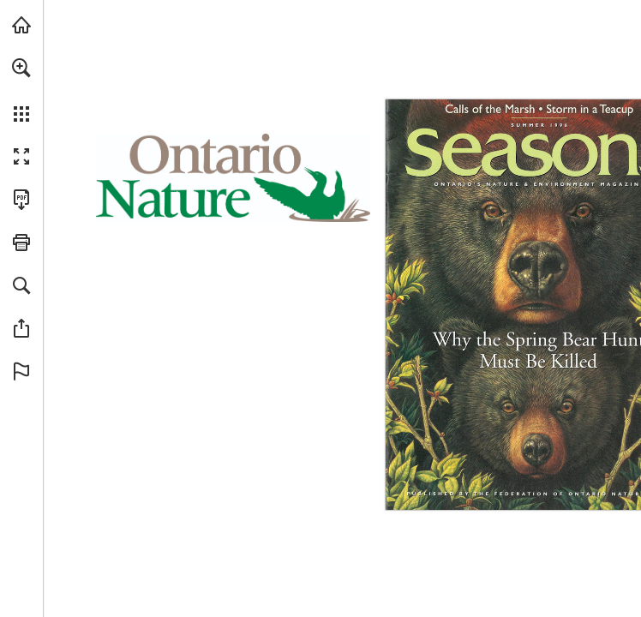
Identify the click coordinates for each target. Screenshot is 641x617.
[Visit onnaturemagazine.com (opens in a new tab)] (21, 24)
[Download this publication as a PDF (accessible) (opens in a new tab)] (21, 199)
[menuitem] (21, 90)
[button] (21, 67)
